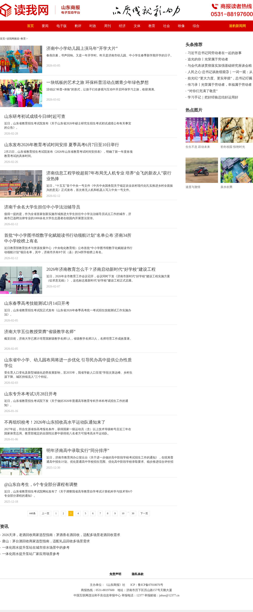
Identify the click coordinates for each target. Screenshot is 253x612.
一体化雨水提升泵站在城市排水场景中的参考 (36, 547)
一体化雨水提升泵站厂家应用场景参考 (30, 554)
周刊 (107, 26)
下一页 (144, 513)
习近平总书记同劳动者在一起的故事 (215, 53)
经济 (122, 26)
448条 (32, 513)
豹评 (78, 26)
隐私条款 (138, 574)
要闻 (45, 26)
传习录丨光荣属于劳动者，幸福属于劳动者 (220, 84)
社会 (166, 26)
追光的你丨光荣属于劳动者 (208, 59)
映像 (181, 26)
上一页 (45, 513)
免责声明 (116, 574)
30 (133, 513)
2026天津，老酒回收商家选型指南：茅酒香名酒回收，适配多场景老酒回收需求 (61, 535)
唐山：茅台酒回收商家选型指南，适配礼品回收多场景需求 (46, 541)
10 (123, 513)
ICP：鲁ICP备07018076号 (146, 584)
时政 (92, 26)
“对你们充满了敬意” (203, 91)
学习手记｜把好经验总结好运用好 (213, 97)
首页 (30, 26)
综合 (196, 26)
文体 (137, 26)
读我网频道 (13, 38)
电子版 (62, 26)
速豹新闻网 (237, 26)
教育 (151, 26)
